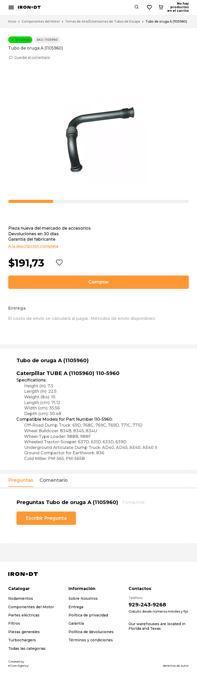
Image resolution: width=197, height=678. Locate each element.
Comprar (98, 282)
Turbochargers (22, 640)
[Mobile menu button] (11, 7)
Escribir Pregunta (46, 518)
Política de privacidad (88, 615)
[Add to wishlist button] (59, 263)
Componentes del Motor (41, 21)
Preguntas (20, 480)
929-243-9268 (147, 605)
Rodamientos (20, 598)
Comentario (54, 480)
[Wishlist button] (170, 7)
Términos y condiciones (90, 640)
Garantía (76, 623)
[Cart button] (184, 7)
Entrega (75, 607)
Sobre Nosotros (83, 598)
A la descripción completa (33, 246)
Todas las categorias (27, 648)
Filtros (14, 623)
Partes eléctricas (24, 615)
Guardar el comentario (32, 57)
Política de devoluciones (91, 632)
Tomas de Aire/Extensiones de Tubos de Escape (102, 21)
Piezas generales (24, 632)
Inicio (12, 21)
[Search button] (157, 7)
